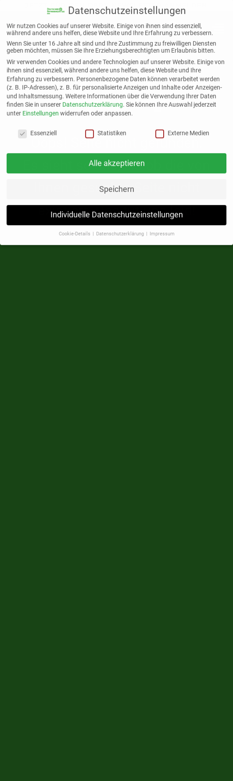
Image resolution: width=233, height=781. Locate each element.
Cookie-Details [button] (75, 229)
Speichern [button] (116, 184)
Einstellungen (40, 108)
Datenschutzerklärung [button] (120, 229)
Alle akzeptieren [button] (117, 158)
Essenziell (37, 128)
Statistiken (105, 128)
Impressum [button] (162, 229)
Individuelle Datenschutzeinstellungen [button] (116, 210)
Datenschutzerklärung (92, 100)
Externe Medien (182, 128)
